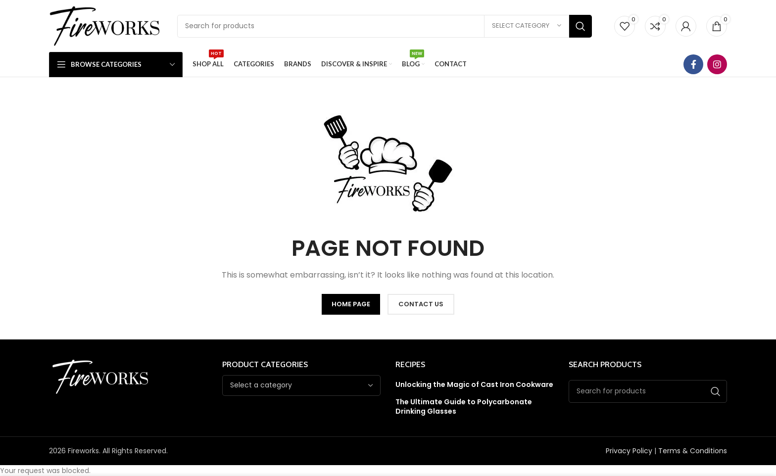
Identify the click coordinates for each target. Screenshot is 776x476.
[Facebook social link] (693, 64)
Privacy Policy (629, 451)
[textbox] (261, 385)
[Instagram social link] (717, 64)
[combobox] (301, 385)
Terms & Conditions (692, 451)
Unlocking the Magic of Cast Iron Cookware (474, 384)
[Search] (384, 26)
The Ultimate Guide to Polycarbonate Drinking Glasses (463, 407)
